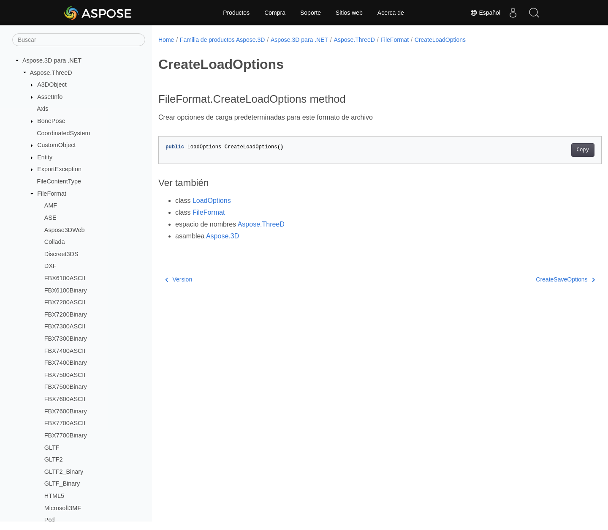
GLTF (52, 447)
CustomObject (56, 145)
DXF (50, 265)
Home (166, 39)
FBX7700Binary (65, 435)
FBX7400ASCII (65, 350)
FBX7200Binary (65, 314)
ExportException (59, 169)
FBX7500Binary (65, 386)
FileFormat (51, 193)
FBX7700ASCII (65, 423)
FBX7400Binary (65, 362)
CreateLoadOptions (440, 39)
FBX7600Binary (65, 411)
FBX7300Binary (65, 338)
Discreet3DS (61, 254)
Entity (44, 157)
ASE (50, 217)
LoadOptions (212, 200)
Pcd (49, 519)
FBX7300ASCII (65, 326)
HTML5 (54, 495)
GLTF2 (53, 459)
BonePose (51, 120)
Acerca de (390, 12)
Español (485, 12)
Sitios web (349, 12)
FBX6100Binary (65, 290)
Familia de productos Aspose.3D (222, 39)
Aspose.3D (222, 236)
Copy (552, 150)
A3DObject (52, 84)
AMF (50, 205)
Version (178, 279)
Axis (42, 108)
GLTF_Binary (62, 483)
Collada (54, 241)
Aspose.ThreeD (51, 72)
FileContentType (59, 181)
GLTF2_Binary (64, 471)
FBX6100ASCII (65, 278)
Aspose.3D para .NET (51, 60)
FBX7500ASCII (65, 375)
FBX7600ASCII (65, 399)
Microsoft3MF (62, 508)
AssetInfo (49, 96)
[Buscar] (78, 39)
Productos (236, 12)
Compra (274, 12)
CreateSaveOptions (535, 279)
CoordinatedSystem (63, 133)
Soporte (310, 12)
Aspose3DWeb (64, 230)
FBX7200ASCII (65, 302)
